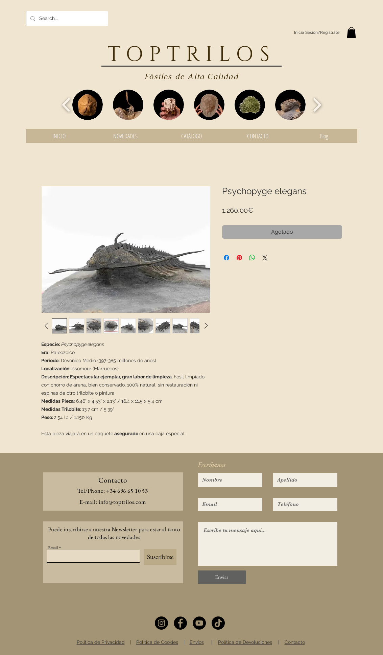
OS (256, 55)
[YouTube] (199, 623)
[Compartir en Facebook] (226, 258)
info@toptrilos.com (122, 502)
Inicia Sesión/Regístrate (316, 32)
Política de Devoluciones (245, 642)
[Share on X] (265, 258)
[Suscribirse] (160, 557)
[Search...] (66, 18)
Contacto (295, 642)
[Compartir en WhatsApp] (252, 258)
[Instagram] (161, 623)
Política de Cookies (157, 642)
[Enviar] (222, 577)
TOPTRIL (171, 55)
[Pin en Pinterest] (239, 258)
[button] (351, 32)
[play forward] (317, 105)
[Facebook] (180, 623)
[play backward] (66, 105)
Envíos (197, 642)
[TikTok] (218, 623)
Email (53, 548)
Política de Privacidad (101, 642)
